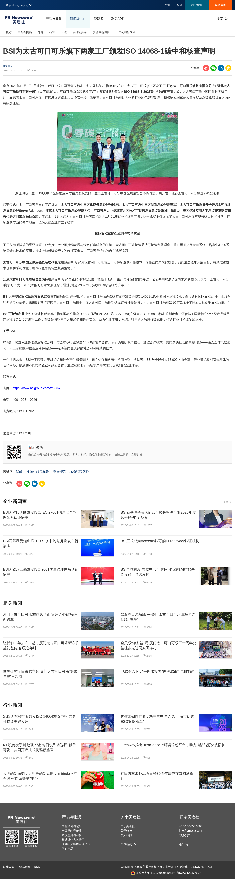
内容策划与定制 (72, 826)
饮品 (19, 471)
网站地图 (24, 866)
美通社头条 (80, 32)
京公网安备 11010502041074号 (153, 872)
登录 (179, 5)
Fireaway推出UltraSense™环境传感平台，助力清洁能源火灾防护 (173, 745)
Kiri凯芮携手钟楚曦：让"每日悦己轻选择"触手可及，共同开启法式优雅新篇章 (39, 747)
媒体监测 (220, 5)
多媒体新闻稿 (101, 32)
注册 (168, 5)
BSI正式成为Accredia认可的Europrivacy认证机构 (160, 541)
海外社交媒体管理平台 (76, 844)
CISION (195, 866)
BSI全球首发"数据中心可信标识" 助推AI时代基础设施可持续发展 (158, 571)
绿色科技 (59, 471)
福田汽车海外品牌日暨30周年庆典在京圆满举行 (157, 776)
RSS (37, 866)
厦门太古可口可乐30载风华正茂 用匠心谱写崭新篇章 (40, 616)
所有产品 (67, 848)
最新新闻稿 (25, 32)
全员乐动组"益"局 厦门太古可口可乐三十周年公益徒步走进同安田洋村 (158, 645)
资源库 (98, 18)
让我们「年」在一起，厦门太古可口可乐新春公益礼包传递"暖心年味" (41, 645)
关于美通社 (131, 817)
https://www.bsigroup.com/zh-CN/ (36, 388)
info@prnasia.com (190, 830)
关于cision (127, 830)
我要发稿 (197, 5)
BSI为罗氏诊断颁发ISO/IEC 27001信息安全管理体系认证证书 (40, 514)
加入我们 (126, 835)
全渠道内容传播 (72, 830)
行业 (52, 32)
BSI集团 (8, 66)
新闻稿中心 (78, 18)
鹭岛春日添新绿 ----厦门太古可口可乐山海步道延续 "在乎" (158, 616)
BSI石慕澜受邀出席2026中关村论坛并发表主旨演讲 (40, 543)
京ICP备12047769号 (189, 872)
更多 (227, 502)
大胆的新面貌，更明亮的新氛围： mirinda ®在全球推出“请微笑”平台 (40, 776)
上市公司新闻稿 (125, 32)
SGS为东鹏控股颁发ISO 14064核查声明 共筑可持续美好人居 (39, 719)
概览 (9, 32)
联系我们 (117, 18)
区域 (64, 32)
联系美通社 (189, 817)
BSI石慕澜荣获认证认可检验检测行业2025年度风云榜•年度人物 (158, 514)
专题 (40, 32)
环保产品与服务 (37, 471)
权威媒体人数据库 (73, 839)
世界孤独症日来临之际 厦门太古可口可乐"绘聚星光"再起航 (40, 674)
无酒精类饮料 (79, 471)
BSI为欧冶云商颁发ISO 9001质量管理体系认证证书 (40, 571)
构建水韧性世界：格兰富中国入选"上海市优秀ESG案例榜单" (157, 719)
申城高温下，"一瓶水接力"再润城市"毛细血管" (157, 671)
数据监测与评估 (72, 835)
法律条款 (8, 866)
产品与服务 (54, 18)
